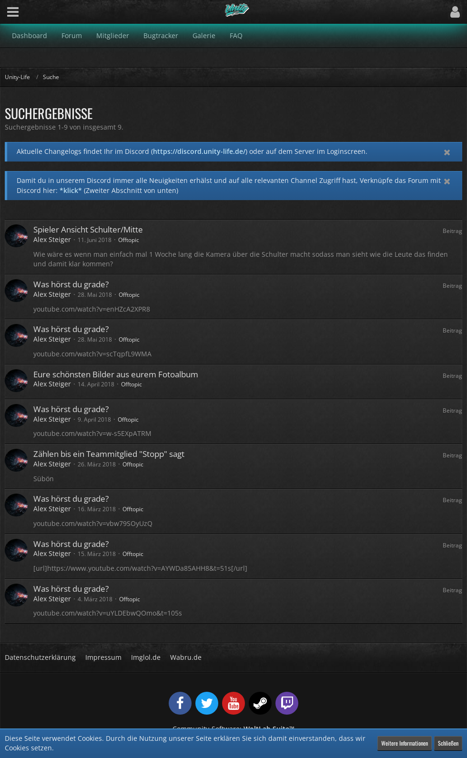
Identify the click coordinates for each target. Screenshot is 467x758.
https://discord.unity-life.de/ (199, 151)
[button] (13, 12)
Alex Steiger (52, 239)
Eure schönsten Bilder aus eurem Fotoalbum (115, 374)
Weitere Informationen (404, 743)
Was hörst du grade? (71, 284)
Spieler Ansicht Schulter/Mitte (88, 229)
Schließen (448, 743)
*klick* (71, 190)
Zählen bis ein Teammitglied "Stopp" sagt (108, 453)
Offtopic (128, 240)
